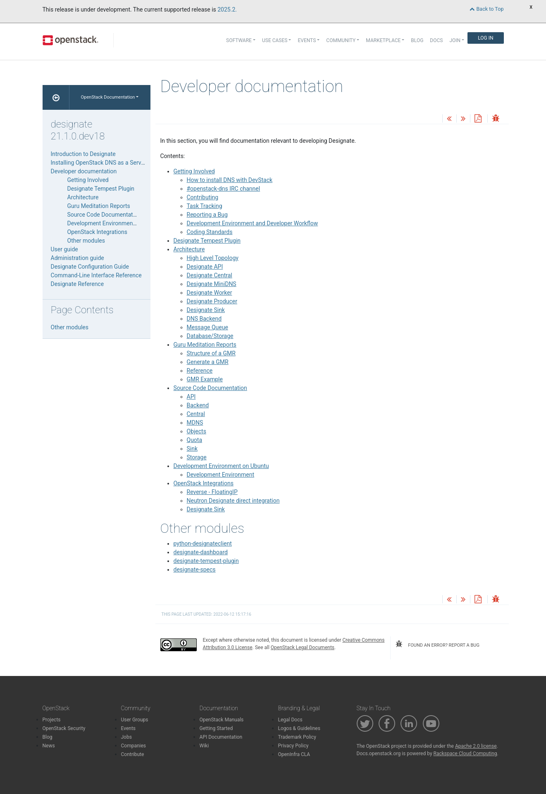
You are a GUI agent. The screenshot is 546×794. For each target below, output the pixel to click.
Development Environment (221, 474)
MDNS (195, 422)
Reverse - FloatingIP (212, 492)
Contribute (132, 754)
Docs (436, 40)
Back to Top (486, 9)
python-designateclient (203, 543)
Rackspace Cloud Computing (465, 753)
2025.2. (227, 9)
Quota (195, 440)
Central (196, 414)
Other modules (86, 240)
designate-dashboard (201, 552)
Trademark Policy (297, 737)
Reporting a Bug (207, 214)
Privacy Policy (293, 746)
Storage (197, 457)
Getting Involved (194, 171)
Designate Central (209, 275)
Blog (417, 40)
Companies (133, 746)
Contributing (203, 197)
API (191, 396)
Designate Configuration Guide (90, 266)
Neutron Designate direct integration (233, 500)
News (49, 746)
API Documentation (221, 737)
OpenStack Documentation (108, 97)
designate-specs (195, 569)
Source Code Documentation (210, 388)
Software (239, 40)
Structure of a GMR (211, 353)
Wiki (204, 746)
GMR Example (205, 379)
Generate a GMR (208, 362)
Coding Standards (210, 232)
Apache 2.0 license (476, 746)
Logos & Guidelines (299, 728)
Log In (485, 38)
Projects (52, 720)
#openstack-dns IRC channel (223, 188)
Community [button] (340, 40)
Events (128, 728)
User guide (64, 249)
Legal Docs (290, 720)
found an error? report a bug (437, 644)
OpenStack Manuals (222, 720)
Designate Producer (212, 301)
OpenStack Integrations (204, 483)
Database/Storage (210, 336)
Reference (200, 370)
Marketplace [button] (383, 40)
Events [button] (307, 40)
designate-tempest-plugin (206, 561)
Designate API (205, 266)
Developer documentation (84, 171)
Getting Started (216, 728)
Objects (196, 431)
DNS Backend (204, 318)
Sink (192, 448)
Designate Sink (206, 310)
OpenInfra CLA (294, 754)
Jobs (126, 737)
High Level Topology (212, 258)
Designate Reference (77, 284)
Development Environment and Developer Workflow (252, 223)
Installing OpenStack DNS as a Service (100, 162)
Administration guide (77, 258)
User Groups (134, 720)
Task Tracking (204, 206)
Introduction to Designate (83, 154)
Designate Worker (209, 292)
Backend (198, 405)
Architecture (189, 249)
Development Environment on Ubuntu (221, 466)
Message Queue (207, 327)
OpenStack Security (64, 728)
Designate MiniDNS (211, 284)
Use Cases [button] (274, 40)
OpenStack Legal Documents (302, 647)
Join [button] (454, 40)
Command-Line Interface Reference (96, 275)
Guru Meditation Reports (205, 344)
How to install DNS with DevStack (230, 180)
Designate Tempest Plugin (207, 240)
